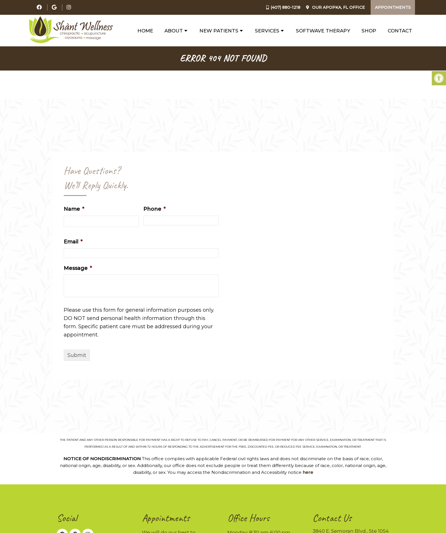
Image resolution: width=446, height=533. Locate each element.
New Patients (218, 31)
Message (78, 268)
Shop (369, 31)
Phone (154, 209)
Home (145, 31)
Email (73, 242)
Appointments (393, 7)
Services (267, 31)
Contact (400, 31)
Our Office (338, 7)
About (173, 31)
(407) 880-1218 (285, 7)
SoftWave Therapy (323, 31)
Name (74, 209)
